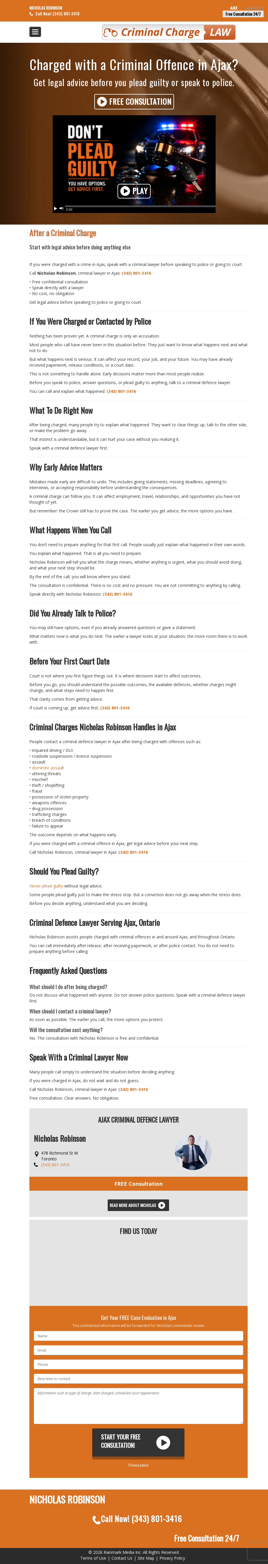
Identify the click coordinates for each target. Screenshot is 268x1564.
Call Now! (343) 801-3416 (58, 14)
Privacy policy (138, 1464)
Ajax (247, 8)
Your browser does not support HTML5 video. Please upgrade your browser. (134, 161)
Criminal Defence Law (151, 30)
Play (134, 191)
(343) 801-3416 (136, 273)
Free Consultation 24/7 (243, 14)
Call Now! (137, 1518)
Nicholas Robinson (45, 8)
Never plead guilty (46, 886)
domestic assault (48, 768)
